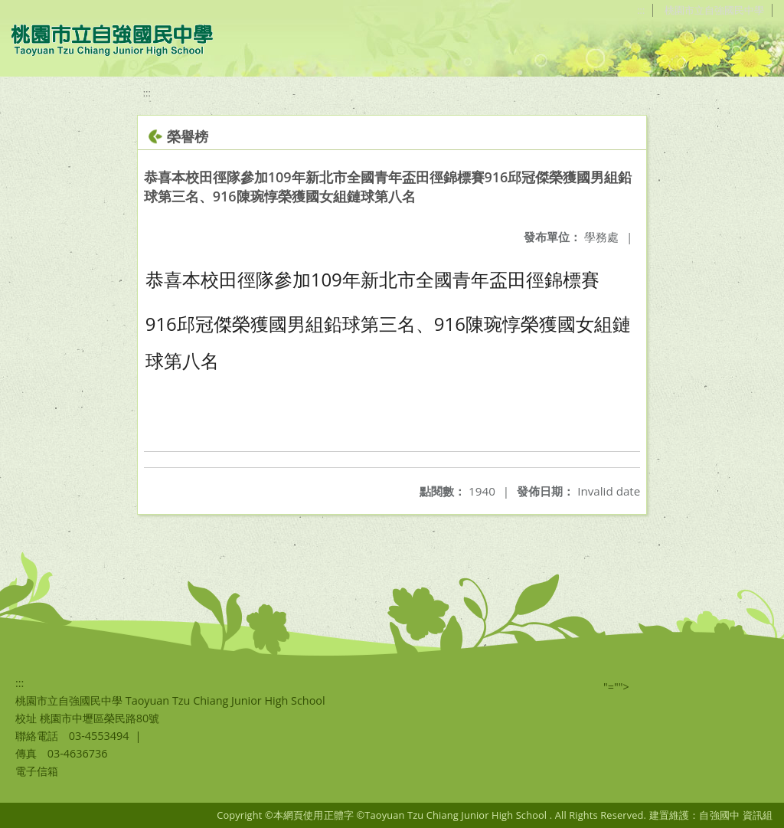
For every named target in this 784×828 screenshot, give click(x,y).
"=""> (616, 686)
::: (632, 10)
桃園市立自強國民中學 (711, 10)
